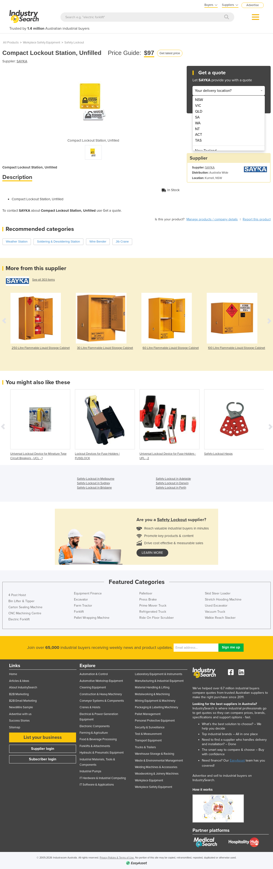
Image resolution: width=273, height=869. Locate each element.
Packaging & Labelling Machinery (156, 707)
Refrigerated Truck (152, 612)
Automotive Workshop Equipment (101, 681)
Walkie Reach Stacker (220, 618)
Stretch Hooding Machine (223, 599)
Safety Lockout (74, 42)
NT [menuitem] (197, 129)
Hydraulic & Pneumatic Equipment (102, 753)
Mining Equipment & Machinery (155, 701)
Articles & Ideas (19, 681)
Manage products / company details (212, 219)
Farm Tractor (83, 606)
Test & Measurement (148, 734)
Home (13, 674)
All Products (11, 42)
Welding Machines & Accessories (156, 767)
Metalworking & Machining (152, 694)
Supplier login (42, 748)
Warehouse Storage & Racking (154, 754)
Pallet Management (148, 714)
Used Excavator (216, 606)
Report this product (257, 219)
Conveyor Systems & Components (102, 701)
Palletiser (145, 593)
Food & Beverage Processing (98, 739)
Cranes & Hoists (90, 707)
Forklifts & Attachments (95, 746)
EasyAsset (237, 760)
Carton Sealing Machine (25, 607)
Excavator (81, 599)
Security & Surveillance (149, 727)
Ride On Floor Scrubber (156, 618)
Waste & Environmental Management (159, 760)
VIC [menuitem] (198, 105)
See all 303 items (43, 280)
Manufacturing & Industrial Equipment (159, 681)
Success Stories (19, 720)
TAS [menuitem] (198, 140)
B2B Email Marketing (23, 701)
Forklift (79, 612)
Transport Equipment (148, 740)
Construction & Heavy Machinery (101, 694)
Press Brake (148, 599)
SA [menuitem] (197, 117)
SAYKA (22, 61)
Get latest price (170, 53)
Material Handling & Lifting (152, 687)
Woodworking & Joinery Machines (156, 774)
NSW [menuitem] (199, 99)
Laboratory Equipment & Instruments (158, 674)
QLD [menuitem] (198, 111)
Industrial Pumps (90, 771)
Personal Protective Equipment (155, 720)
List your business (43, 737)
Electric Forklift (19, 619)
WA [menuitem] (198, 123)
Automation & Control (94, 674)
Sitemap (14, 727)
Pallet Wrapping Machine (91, 618)
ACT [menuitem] (198, 134)
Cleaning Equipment (93, 687)
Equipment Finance (88, 593)
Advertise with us (20, 714)
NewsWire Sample (21, 707)
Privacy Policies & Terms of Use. (117, 857)
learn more (152, 553)
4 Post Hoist (17, 595)
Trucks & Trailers (145, 747)
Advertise (252, 5)
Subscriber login (42, 759)
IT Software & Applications (97, 785)
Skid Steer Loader (218, 593)
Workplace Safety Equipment (41, 42)
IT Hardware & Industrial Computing (103, 778)
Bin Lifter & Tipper (21, 601)
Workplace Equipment (149, 780)
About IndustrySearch (23, 687)
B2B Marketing (19, 694)
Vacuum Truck (215, 612)
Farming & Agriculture (94, 733)
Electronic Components (95, 726)
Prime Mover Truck (152, 606)
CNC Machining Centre (24, 613)
